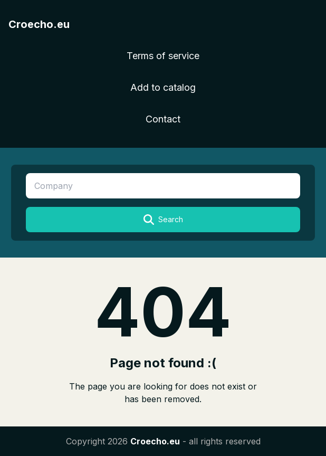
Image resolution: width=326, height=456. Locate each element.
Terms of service (163, 55)
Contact (163, 119)
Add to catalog (163, 87)
